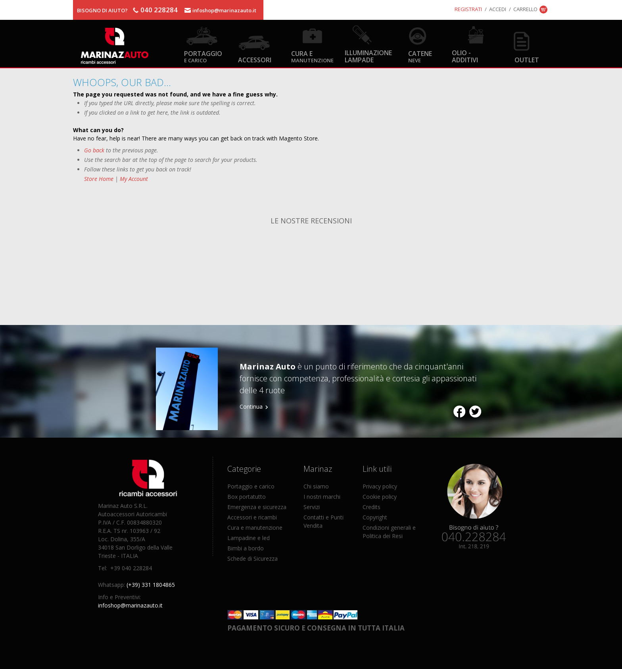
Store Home (98, 179)
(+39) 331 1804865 (151, 584)
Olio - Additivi (465, 55)
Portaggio (203, 56)
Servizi (311, 507)
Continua (251, 406)
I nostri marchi (321, 496)
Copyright (375, 517)
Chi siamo (316, 486)
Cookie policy (380, 496)
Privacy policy (380, 486)
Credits (371, 507)
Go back (94, 150)
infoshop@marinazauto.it (224, 10)
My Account (134, 179)
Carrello (525, 9)
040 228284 (159, 9)
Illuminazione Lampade (368, 55)
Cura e (312, 56)
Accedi (497, 9)
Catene (420, 56)
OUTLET (526, 60)
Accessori (254, 60)
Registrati (468, 9)
